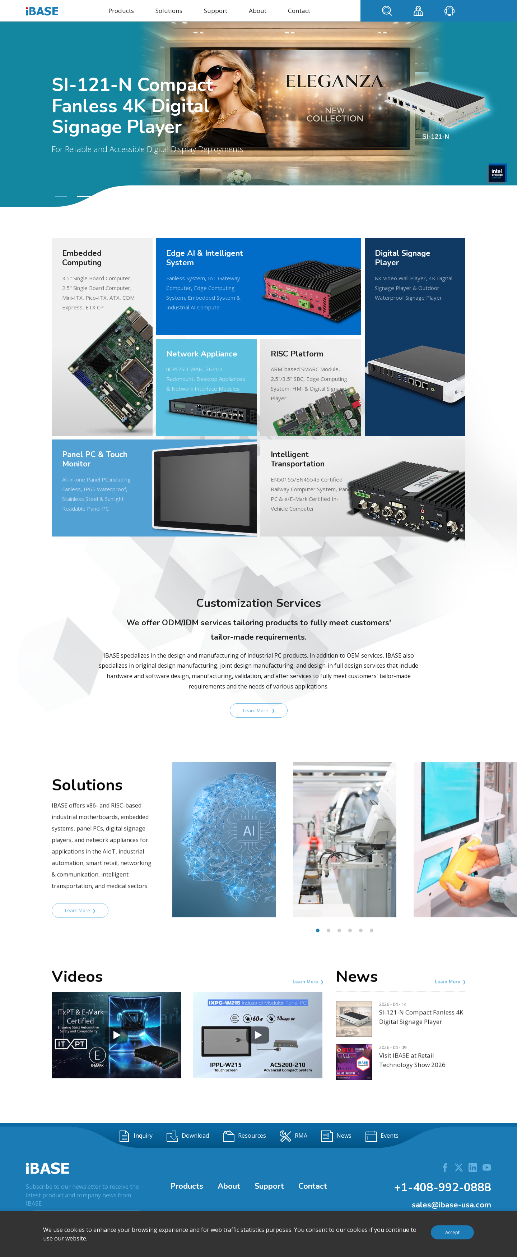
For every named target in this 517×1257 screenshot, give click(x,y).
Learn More (258, 710)
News (336, 1136)
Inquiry (135, 1136)
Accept (452, 1232)
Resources (244, 1136)
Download (188, 1136)
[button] (60, 196)
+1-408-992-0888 (442, 1187)
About (257, 10)
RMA (293, 1136)
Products (121, 10)
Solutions (168, 10)
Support (215, 10)
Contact (299, 10)
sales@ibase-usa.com (451, 1205)
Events (382, 1136)
